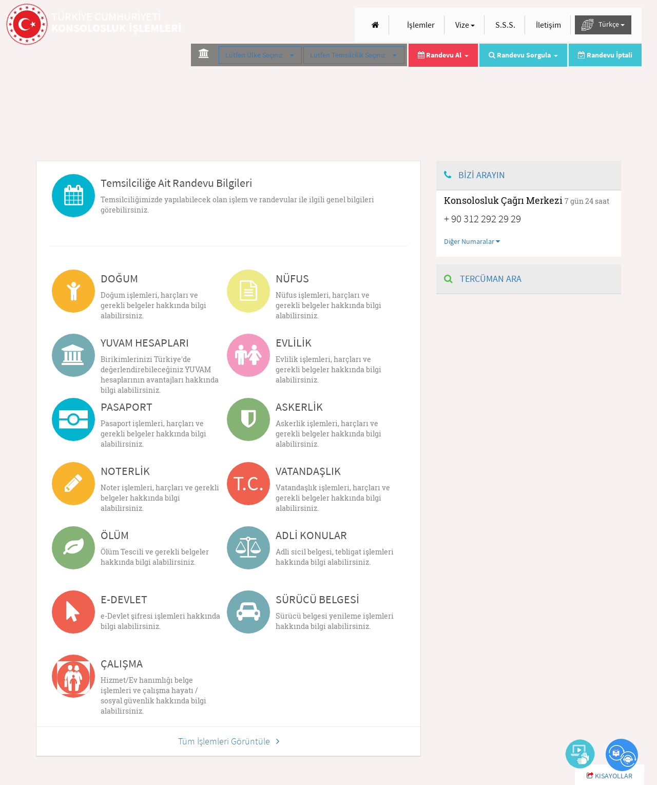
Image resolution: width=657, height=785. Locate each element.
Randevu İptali (605, 55)
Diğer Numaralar (472, 241)
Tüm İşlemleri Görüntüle (228, 741)
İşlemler (421, 25)
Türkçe (603, 25)
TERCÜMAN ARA (482, 278)
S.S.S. (505, 25)
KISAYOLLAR (609, 775)
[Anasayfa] (375, 24)
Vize (465, 25)
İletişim (548, 25)
